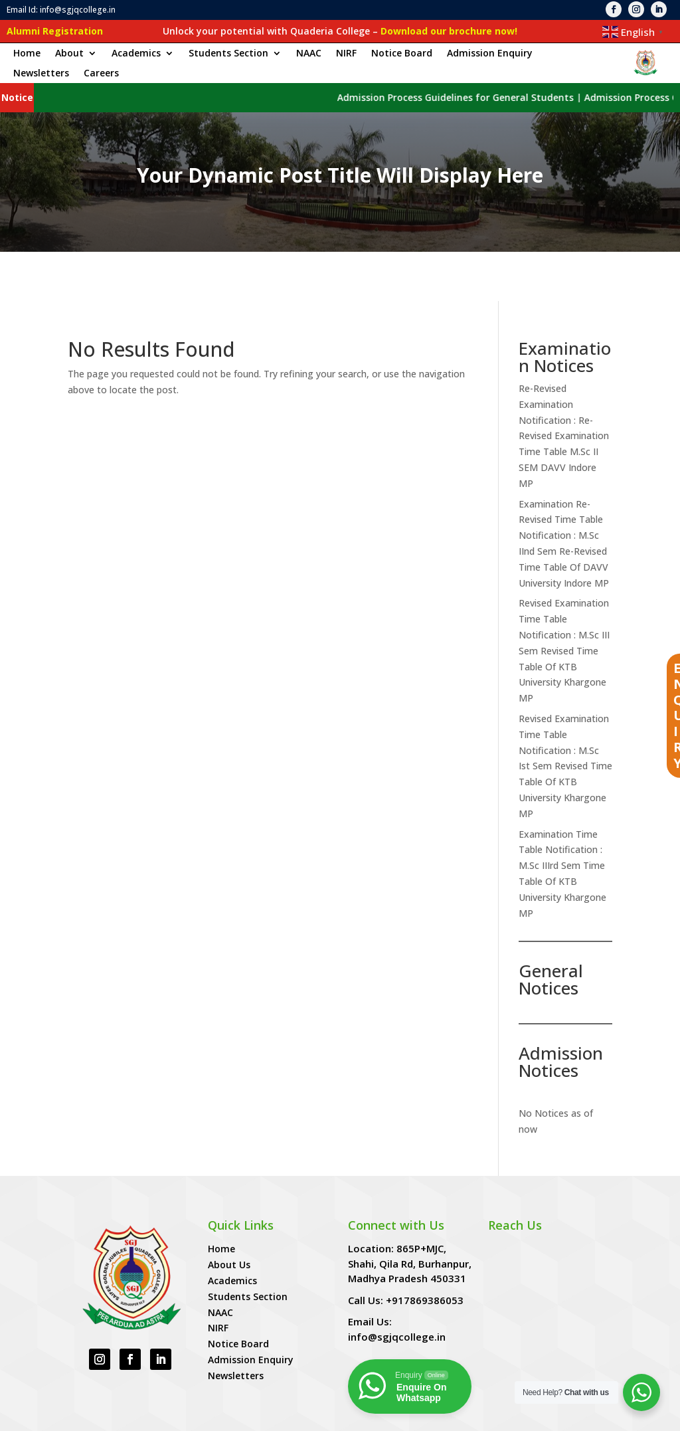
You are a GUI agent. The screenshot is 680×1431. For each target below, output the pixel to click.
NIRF (346, 53)
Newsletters (41, 73)
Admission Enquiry (490, 53)
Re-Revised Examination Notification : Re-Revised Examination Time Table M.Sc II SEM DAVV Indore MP (564, 386)
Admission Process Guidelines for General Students (481, 97)
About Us (229, 1215)
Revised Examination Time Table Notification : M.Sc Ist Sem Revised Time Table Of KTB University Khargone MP (565, 717)
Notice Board (401, 53)
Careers (101, 73)
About (69, 53)
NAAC (308, 53)
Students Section (228, 53)
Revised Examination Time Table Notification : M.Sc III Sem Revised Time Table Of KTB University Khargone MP (564, 601)
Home (27, 53)
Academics (136, 53)
